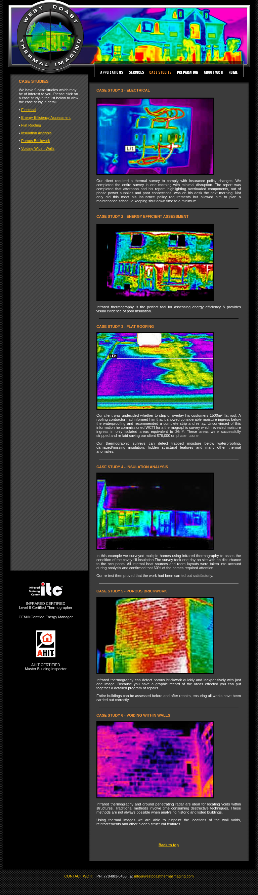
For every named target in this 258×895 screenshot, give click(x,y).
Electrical (28, 110)
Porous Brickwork (35, 141)
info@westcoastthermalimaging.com (164, 876)
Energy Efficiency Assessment (46, 117)
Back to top (169, 845)
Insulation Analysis (36, 133)
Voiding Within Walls (37, 148)
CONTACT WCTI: (78, 876)
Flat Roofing (31, 125)
